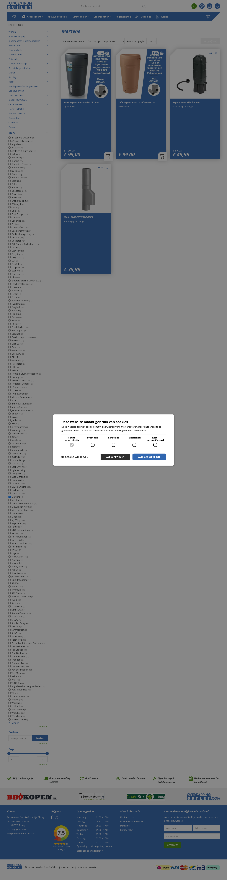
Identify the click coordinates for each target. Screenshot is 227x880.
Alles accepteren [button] (149, 456)
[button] (74, 457)
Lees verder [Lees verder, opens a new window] (153, 430)
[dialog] (113, 440)
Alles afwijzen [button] (115, 456)
